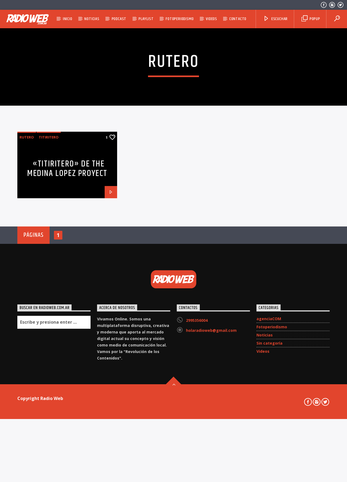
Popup (310, 18)
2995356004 (197, 434)
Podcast (119, 18)
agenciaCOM (268, 432)
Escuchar (275, 18)
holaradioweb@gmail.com (211, 444)
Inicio (67, 18)
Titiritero (49, 250)
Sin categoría (269, 456)
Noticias (91, 18)
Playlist (146, 18)
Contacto (237, 18)
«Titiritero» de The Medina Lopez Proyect (67, 282)
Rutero (27, 250)
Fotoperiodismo (180, 18)
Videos (211, 18)
